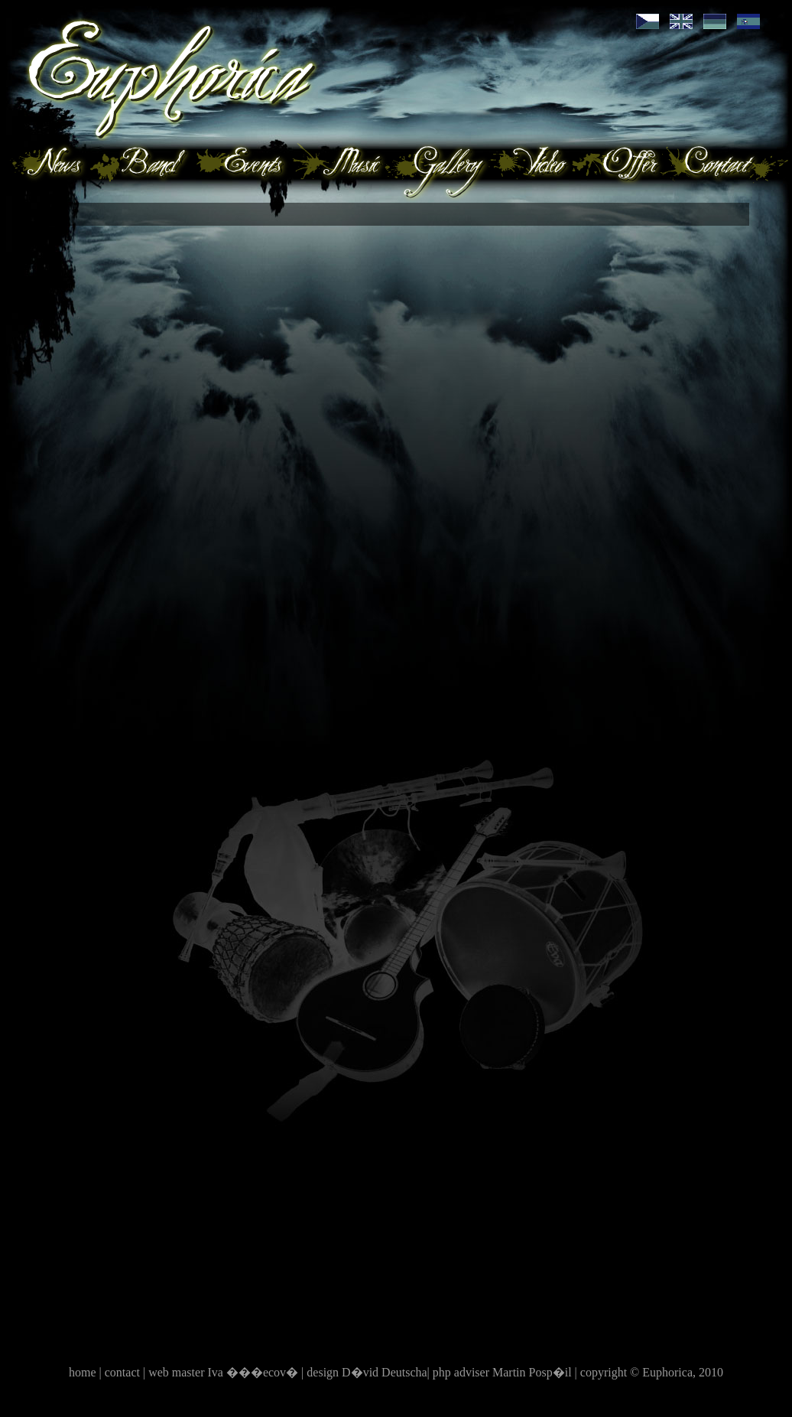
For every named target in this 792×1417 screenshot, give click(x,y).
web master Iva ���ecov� (224, 1372)
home (84, 1372)
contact (124, 1372)
